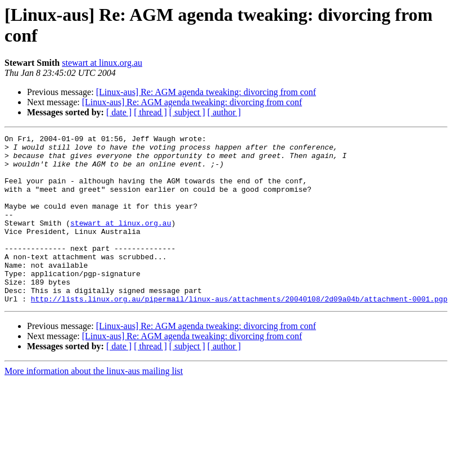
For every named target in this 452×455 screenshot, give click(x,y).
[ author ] (224, 112)
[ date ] (119, 112)
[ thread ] (150, 112)
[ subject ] (187, 112)
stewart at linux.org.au (102, 62)
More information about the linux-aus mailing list (93, 404)
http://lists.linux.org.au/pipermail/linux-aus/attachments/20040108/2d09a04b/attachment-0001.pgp (239, 332)
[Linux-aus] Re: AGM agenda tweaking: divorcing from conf (206, 92)
